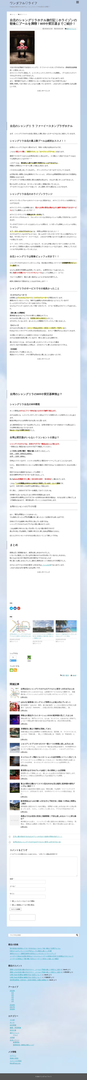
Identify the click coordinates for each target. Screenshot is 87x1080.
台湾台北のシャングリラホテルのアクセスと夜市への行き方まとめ (47, 689)
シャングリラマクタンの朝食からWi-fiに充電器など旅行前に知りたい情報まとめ (43, 636)
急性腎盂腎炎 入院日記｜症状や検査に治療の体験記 (28, 980)
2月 (12, 999)
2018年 (12, 1005)
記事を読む (24, 697)
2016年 (12, 1009)
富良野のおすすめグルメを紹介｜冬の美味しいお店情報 (43, 770)
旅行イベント (71, 29)
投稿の (14, 1058)
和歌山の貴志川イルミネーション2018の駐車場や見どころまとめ (47, 715)
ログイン (13, 1056)
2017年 (12, 1007)
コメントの (15, 1061)
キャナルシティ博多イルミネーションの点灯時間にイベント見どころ (48, 757)
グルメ (15, 1035)
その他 (12, 1020)
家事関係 (16, 1042)
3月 (12, 997)
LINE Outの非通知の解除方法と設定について (26, 975)
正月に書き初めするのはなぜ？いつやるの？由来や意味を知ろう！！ (35, 836)
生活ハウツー (14, 1040)
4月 (12, 995)
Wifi (63, 675)
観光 (67, 675)
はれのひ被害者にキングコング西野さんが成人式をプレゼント (46, 702)
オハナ (12, 1022)
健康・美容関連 (15, 1028)
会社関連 (13, 1025)
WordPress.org (15, 1063)
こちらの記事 (46, 565)
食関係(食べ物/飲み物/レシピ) (23, 1045)
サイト (12, 893)
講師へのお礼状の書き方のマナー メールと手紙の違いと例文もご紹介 (35, 969)
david (74, 675)
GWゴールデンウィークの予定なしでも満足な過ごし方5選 (31, 951)
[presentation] (22, 917)
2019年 (12, 991)
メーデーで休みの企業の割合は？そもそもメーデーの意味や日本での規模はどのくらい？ (41, 956)
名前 (12, 879)
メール (13, 886)
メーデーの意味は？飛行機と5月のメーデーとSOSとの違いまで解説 (34, 959)
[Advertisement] (43, 104)
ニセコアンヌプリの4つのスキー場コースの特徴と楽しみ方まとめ (47, 744)
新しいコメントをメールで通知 (23, 901)
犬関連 (12, 1037)
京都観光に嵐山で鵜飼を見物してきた (36, 729)
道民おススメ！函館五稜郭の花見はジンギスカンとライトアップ (33, 953)
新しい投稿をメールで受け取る (23, 905)
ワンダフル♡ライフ (23, 3)
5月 (12, 993)
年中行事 (13, 1030)
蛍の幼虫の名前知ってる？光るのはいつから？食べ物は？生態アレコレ (35, 948)
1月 (12, 1001)
